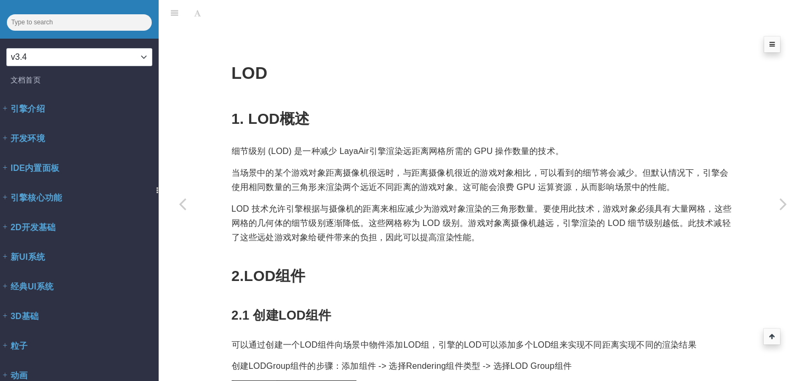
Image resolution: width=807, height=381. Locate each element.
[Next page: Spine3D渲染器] (783, 203)
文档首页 (26, 80)
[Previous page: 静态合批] (182, 203)
